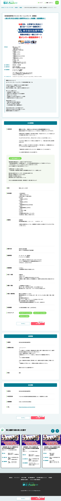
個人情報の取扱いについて (42, 477)
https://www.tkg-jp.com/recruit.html (27, 407)
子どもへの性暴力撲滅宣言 (35, 479)
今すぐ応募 (40, 323)
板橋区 (21, 7)
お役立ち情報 (23, 477)
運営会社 (10, 477)
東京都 (16, 7)
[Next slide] (43, 30)
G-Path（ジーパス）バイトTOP (7, 7)
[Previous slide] (18, 30)
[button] (21, 42)
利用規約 (50, 477)
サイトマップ (16, 477)
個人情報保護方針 (31, 477)
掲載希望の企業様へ (24, 479)
